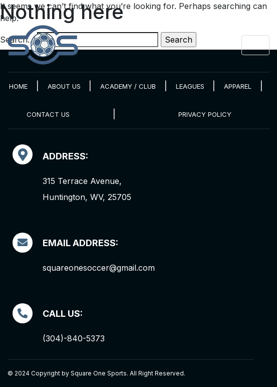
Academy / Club (128, 86)
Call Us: (63, 313)
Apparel (237, 86)
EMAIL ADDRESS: (80, 243)
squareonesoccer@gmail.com (99, 268)
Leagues (190, 86)
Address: (65, 156)
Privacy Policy (204, 114)
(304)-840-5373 (74, 338)
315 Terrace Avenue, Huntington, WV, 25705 (87, 189)
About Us (64, 86)
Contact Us (48, 114)
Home (18, 86)
